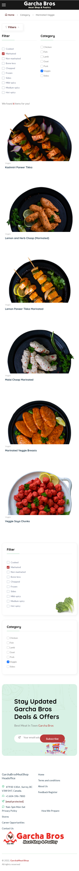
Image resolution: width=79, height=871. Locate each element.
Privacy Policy (9, 810)
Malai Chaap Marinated (19, 379)
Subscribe (52, 738)
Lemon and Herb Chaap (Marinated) (27, 238)
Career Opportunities (13, 822)
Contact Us (8, 828)
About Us (43, 786)
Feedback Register (48, 792)
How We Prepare (50, 810)
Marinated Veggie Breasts (21, 450)
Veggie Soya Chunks (17, 521)
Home (9, 15)
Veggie (8, 163)
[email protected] (15, 801)
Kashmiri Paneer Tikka (18, 167)
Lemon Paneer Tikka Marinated (24, 308)
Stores (5, 816)
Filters (12, 27)
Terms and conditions (49, 780)
